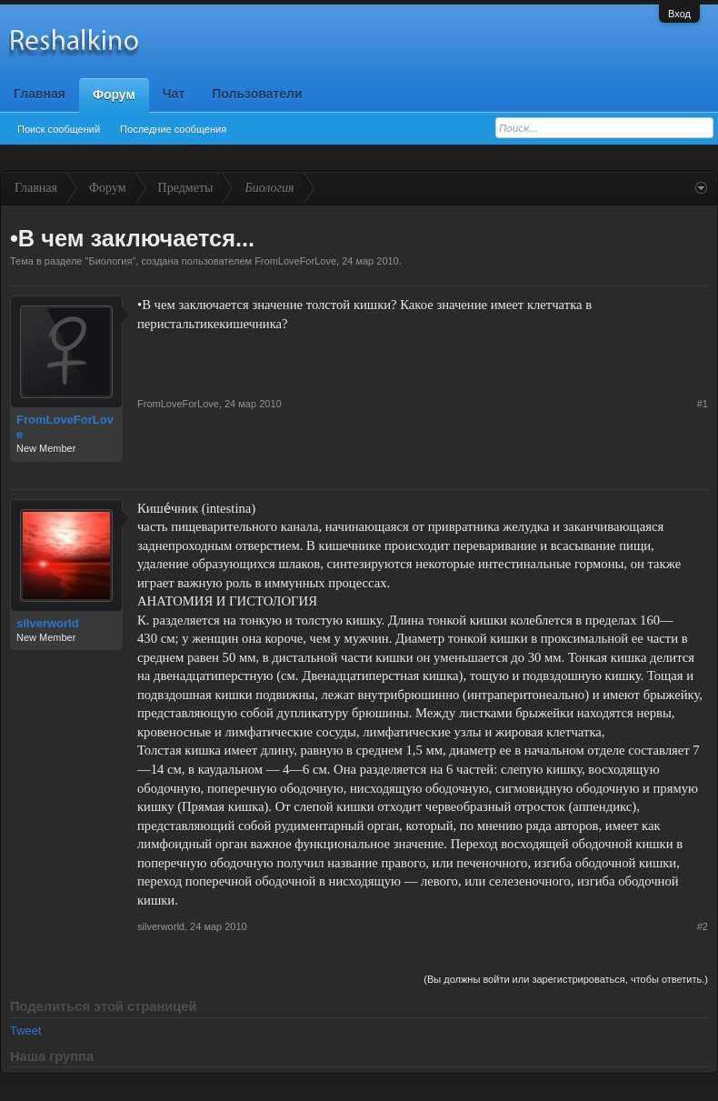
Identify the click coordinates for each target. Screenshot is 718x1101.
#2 (702, 926)
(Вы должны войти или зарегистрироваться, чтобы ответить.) (566, 979)
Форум (114, 94)
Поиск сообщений (58, 129)
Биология (110, 260)
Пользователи (257, 93)
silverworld (47, 623)
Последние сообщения (173, 129)
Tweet (26, 1030)
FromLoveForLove (295, 260)
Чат (173, 93)
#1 (702, 403)
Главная (39, 93)
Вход (679, 13)
